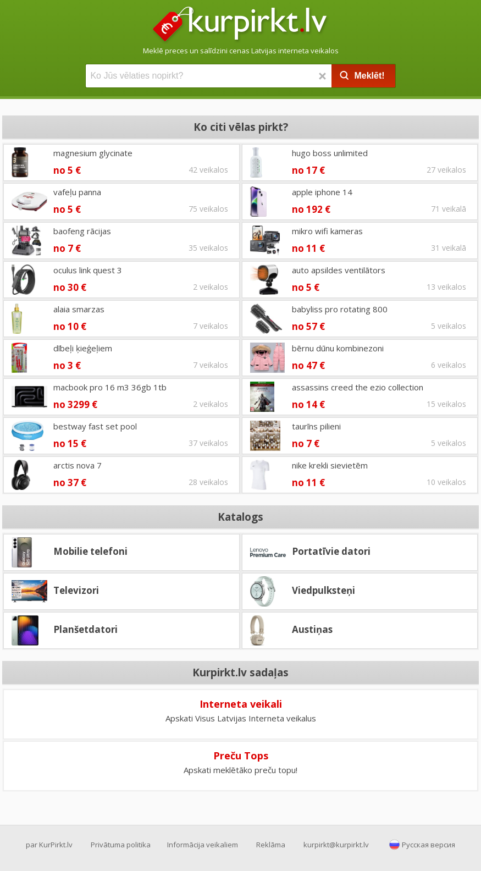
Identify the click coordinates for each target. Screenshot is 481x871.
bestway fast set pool (95, 426)
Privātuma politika (121, 845)
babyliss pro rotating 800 (340, 309)
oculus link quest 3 (87, 269)
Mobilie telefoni (90, 551)
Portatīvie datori (331, 551)
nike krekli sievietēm (330, 465)
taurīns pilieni (316, 426)
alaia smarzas (78, 309)
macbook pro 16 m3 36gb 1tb (110, 387)
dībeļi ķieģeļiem (82, 348)
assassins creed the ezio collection (357, 387)
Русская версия (428, 845)
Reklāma (270, 845)
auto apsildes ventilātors (338, 269)
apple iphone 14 (322, 191)
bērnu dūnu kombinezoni (338, 348)
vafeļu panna (77, 191)
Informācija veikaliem (202, 845)
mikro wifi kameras (327, 230)
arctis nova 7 (77, 465)
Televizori (76, 590)
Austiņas (312, 629)
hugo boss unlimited (330, 152)
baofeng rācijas (82, 230)
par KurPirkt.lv (49, 845)
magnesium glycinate (92, 152)
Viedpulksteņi (323, 590)
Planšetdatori (85, 629)
